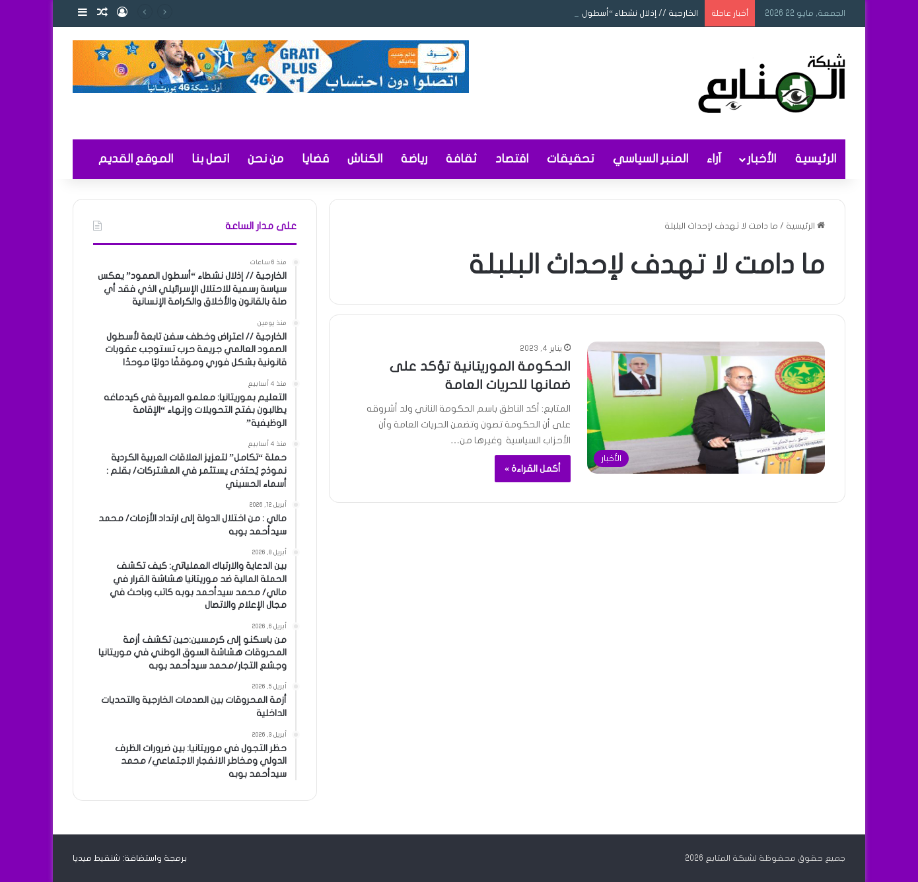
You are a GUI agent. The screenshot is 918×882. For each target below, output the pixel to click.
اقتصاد (511, 159)
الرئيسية (815, 159)
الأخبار (761, 159)
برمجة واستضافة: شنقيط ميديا (130, 858)
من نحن (265, 159)
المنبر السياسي (650, 159)
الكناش (364, 159)
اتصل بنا (210, 159)
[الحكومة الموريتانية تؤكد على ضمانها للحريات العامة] (706, 407)
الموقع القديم (135, 159)
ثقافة (461, 159)
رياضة (414, 159)
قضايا (315, 159)
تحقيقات (570, 159)
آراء (714, 159)
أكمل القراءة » (533, 469)
